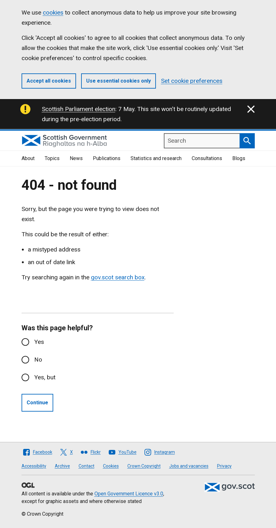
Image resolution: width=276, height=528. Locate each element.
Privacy (224, 466)
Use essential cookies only (118, 81)
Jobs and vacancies (189, 466)
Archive (62, 466)
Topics (52, 158)
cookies (53, 12)
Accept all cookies (49, 81)
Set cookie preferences (191, 80)
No (38, 359)
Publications (106, 158)
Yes (39, 341)
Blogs (238, 158)
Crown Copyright (144, 466)
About (28, 158)
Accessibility (34, 466)
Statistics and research (156, 158)
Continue (37, 403)
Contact (86, 466)
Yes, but (44, 377)
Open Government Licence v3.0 (128, 494)
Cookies (111, 466)
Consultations (207, 158)
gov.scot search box (117, 277)
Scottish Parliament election (78, 109)
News (76, 158)
